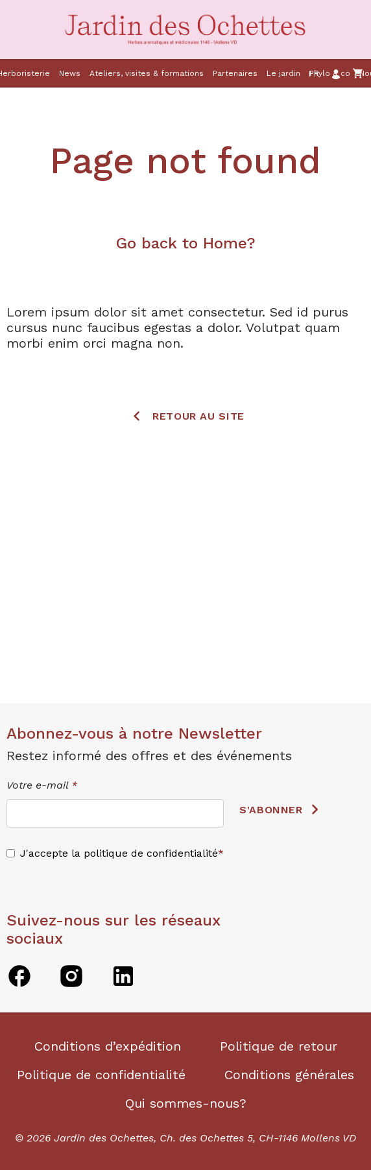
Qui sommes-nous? (185, 1103)
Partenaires (235, 73)
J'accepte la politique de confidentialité (119, 853)
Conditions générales (289, 1074)
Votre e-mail (41, 785)
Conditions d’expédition (107, 1046)
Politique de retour (278, 1046)
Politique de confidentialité (101, 1074)
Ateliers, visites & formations (147, 73)
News (69, 73)
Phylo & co (329, 73)
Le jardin (283, 73)
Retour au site (198, 415)
